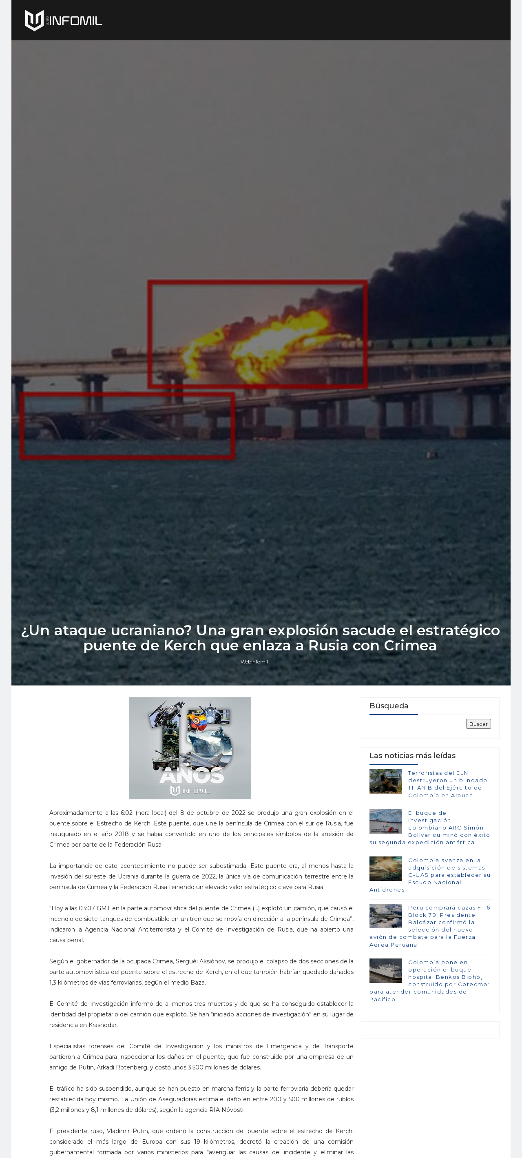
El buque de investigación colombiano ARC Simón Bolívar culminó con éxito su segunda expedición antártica (430, 877)
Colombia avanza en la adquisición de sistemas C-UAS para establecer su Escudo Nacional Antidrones (430, 924)
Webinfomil (255, 709)
